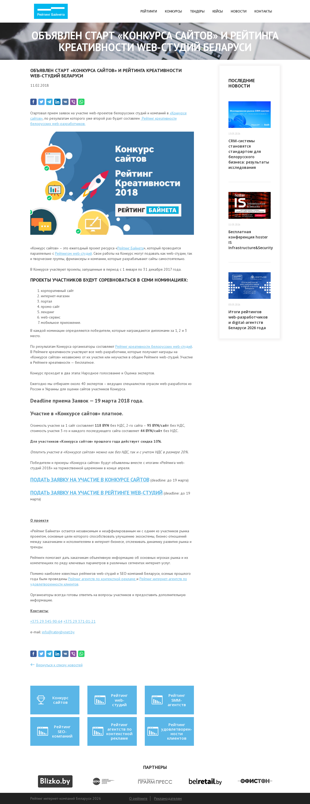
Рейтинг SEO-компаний (54, 731)
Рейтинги (149, 11)
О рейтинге (138, 798)
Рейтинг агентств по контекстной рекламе (102, 578)
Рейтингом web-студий (73, 253)
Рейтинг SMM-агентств (168, 700)
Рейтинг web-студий (111, 700)
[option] (55, 781)
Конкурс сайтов (52, 700)
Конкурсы (173, 11)
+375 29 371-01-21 (79, 621)
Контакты (263, 11)
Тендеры (197, 11)
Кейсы (218, 11)
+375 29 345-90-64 (46, 621)
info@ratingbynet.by (58, 632)
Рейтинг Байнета (130, 248)
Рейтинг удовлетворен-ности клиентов (169, 731)
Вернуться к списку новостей (59, 665)
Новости (239, 11)
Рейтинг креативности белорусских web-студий (153, 346)
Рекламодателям (168, 798)
